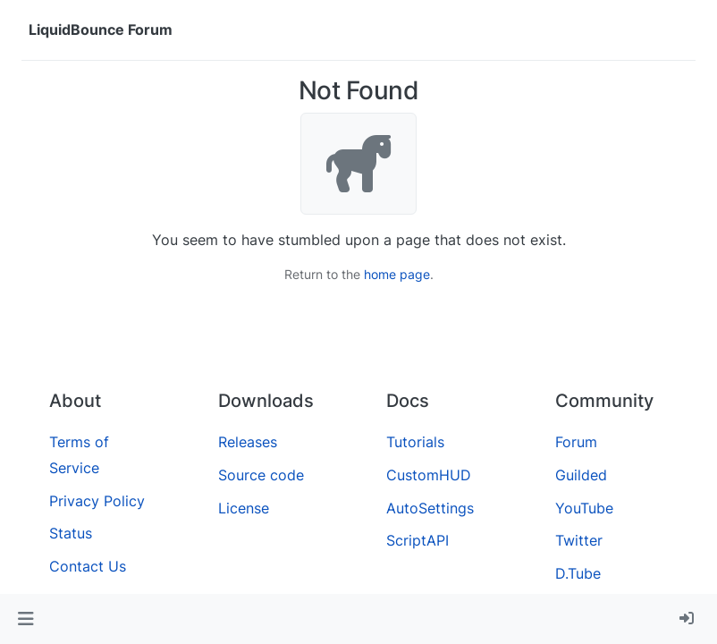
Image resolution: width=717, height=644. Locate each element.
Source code (261, 475)
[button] (25, 619)
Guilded (581, 475)
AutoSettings (430, 508)
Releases (247, 442)
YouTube (584, 508)
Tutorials (415, 442)
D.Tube (578, 573)
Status (70, 533)
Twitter (579, 540)
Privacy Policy (97, 501)
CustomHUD (428, 475)
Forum (576, 442)
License (243, 508)
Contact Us (87, 566)
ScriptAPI (417, 540)
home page (397, 274)
